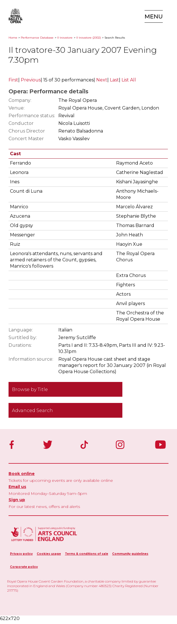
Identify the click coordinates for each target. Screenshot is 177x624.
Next (101, 80)
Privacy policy (21, 554)
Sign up (17, 499)
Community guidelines (130, 554)
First (13, 80)
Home (13, 37)
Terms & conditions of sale (86, 554)
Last (114, 80)
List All (129, 80)
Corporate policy (24, 567)
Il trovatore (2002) (88, 37)
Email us (17, 486)
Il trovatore (65, 37)
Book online (22, 473)
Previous (31, 80)
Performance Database (37, 37)
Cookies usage (49, 554)
